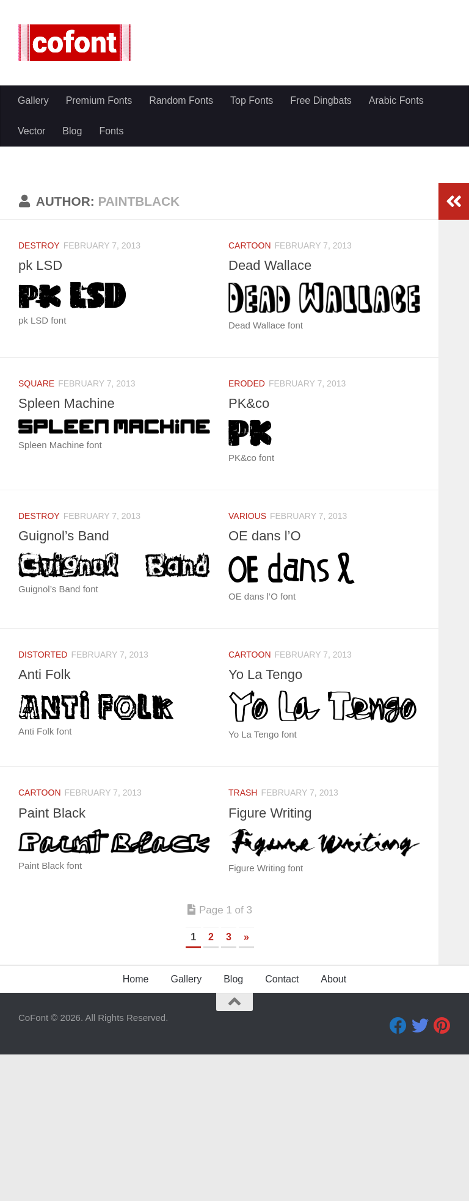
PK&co (248, 549)
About (333, 1125)
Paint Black (51, 959)
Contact (282, 1125)
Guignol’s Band (63, 682)
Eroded (246, 530)
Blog (72, 131)
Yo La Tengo (265, 821)
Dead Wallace (269, 411)
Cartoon (249, 392)
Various (247, 662)
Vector (31, 131)
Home (136, 1125)
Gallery (33, 100)
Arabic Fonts (396, 100)
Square (36, 530)
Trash (242, 939)
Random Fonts (181, 100)
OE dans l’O (264, 682)
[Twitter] (420, 1172)
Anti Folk (44, 821)
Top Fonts (251, 100)
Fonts (111, 131)
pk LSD (40, 411)
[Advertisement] (234, 238)
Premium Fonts (99, 100)
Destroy (39, 392)
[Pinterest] (442, 1172)
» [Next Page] (246, 1083)
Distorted (42, 801)
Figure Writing (270, 959)
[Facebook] (398, 1172)
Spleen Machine (66, 549)
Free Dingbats (321, 100)
